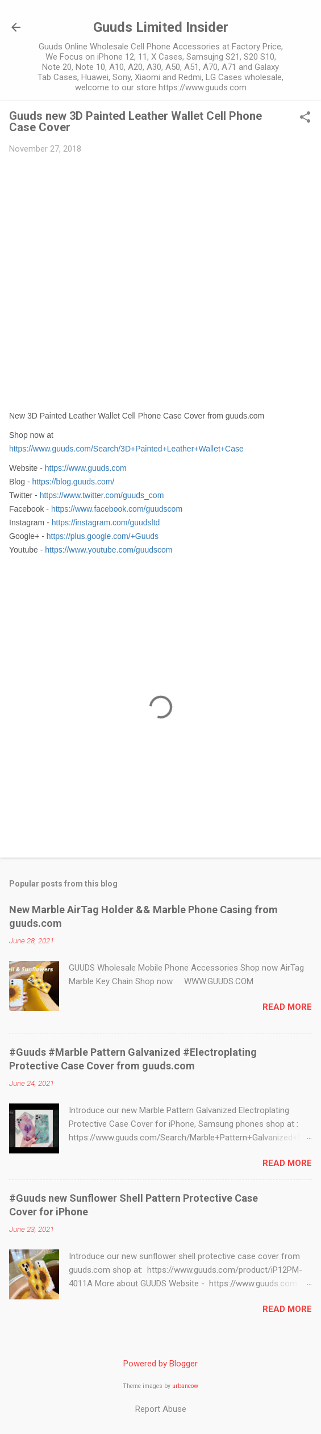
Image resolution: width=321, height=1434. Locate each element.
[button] (305, 118)
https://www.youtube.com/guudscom (108, 549)
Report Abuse (160, 1409)
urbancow (185, 1386)
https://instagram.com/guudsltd (106, 522)
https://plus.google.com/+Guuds (103, 536)
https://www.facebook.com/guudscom (116, 508)
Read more (287, 1007)
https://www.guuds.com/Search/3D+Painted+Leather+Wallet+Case (126, 448)
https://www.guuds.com (86, 468)
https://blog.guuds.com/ (73, 481)
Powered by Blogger (160, 1363)
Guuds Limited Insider (160, 27)
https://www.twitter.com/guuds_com (102, 495)
